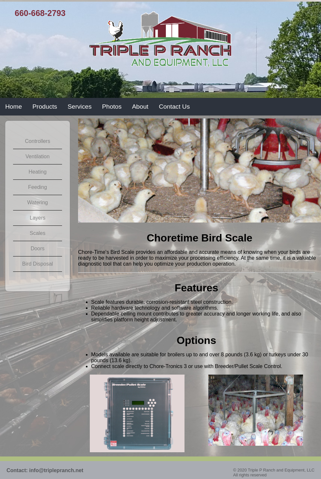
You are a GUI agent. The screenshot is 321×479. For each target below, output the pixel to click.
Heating (37, 172)
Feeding (37, 187)
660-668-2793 (40, 13)
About (140, 106)
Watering (37, 202)
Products (44, 106)
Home (13, 106)
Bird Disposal (37, 264)
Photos (112, 106)
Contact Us (174, 106)
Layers (37, 218)
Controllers (37, 141)
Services (80, 106)
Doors (38, 248)
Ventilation (37, 156)
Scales (37, 233)
